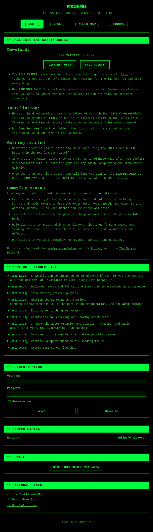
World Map (87, 24)
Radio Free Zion (24, 499)
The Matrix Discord (27, 493)
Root (32, 24)
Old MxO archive (24, 505)
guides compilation (62, 248)
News (57, 24)
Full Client (95, 64)
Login (41, 411)
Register (111, 411)
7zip (124, 74)
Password (14, 388)
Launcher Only (59, 64)
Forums (119, 24)
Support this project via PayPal (75, 467)
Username (14, 375)
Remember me (21, 401)
